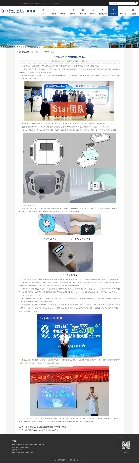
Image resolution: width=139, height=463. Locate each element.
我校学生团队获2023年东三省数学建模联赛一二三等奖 (41, 430)
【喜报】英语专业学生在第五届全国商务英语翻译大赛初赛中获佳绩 (45, 427)
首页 (32, 52)
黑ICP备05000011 (78, 460)
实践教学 (38, 52)
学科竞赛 (46, 52)
